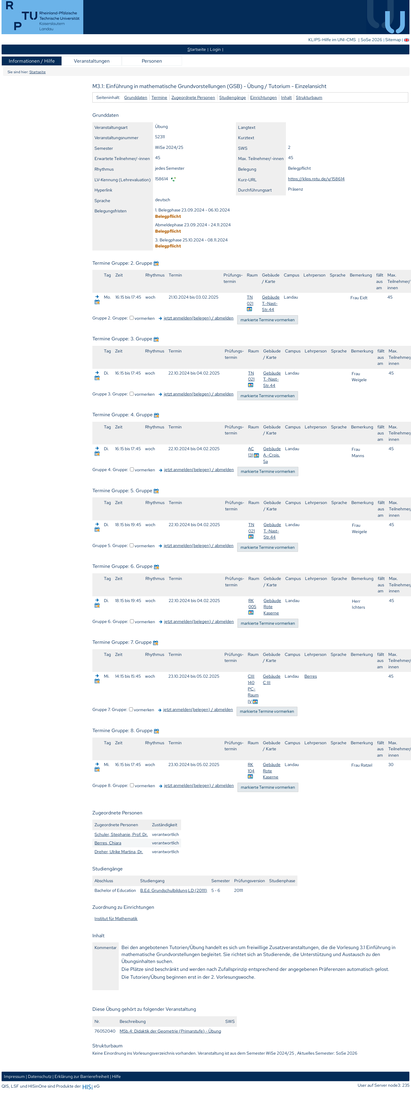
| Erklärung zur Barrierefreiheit (80, 1076)
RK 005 (252, 604)
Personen (152, 61)
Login (215, 49)
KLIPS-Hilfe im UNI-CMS (332, 39)
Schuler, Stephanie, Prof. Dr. (121, 834)
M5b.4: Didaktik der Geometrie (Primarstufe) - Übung (170, 1031)
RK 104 (251, 767)
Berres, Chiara (107, 843)
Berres (310, 676)
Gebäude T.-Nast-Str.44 (271, 303)
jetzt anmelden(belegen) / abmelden (199, 318)
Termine (159, 97)
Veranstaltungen (92, 61)
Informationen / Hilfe (32, 61)
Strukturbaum (309, 97)
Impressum (14, 1076)
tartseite (196, 49)
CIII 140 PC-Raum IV (253, 688)
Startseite (37, 72)
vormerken (144, 318)
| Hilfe (115, 1076)
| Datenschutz (38, 1076)
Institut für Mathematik (116, 918)
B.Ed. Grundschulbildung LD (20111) (173, 890)
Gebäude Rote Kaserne (272, 607)
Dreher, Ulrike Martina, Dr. (118, 851)
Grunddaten (135, 97)
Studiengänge (232, 97)
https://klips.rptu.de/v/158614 (316, 179)
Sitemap (393, 39)
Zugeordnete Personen (193, 97)
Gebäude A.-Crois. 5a (272, 455)
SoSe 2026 (372, 39)
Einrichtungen (263, 97)
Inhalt (286, 97)
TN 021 (250, 300)
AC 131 (251, 452)
